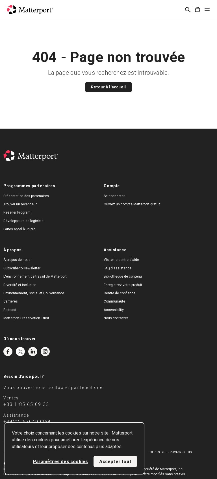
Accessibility (114, 310)
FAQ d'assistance (117, 268)
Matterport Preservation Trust (26, 318)
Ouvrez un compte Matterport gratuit (132, 204)
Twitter (20, 351)
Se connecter (114, 196)
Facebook (7, 351)
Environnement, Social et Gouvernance (33, 293)
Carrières (10, 301)
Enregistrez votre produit (123, 285)
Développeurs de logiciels (23, 221)
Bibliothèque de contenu (123, 276)
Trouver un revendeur (20, 204)
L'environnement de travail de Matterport (35, 276)
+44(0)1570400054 (27, 421)
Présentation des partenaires (26, 196)
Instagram (45, 351)
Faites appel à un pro (19, 229)
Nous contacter (116, 318)
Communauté (114, 301)
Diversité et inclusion (19, 285)
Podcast (9, 310)
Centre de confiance (119, 293)
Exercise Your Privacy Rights (170, 452)
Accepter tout (115, 461)
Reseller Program (17, 212)
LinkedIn (32, 351)
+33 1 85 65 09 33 (26, 404)
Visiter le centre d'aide (121, 260)
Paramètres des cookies (60, 461)
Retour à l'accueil (108, 87)
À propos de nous (17, 260)
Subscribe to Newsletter (21, 268)
